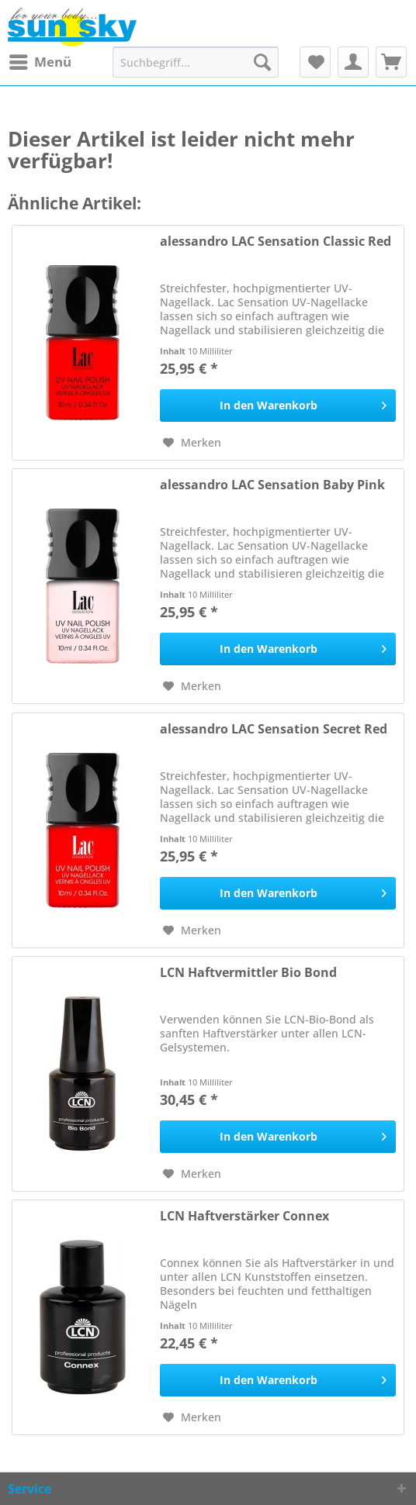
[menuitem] (39, 62)
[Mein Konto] (353, 62)
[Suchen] (262, 62)
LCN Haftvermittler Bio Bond (248, 973)
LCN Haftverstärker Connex (244, 1216)
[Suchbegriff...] (196, 62)
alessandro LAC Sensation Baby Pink (272, 485)
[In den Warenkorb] (278, 405)
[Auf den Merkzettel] (192, 442)
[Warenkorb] (391, 62)
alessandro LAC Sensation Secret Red (273, 729)
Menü (40, 60)
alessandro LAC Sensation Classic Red (275, 241)
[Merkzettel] (315, 62)
